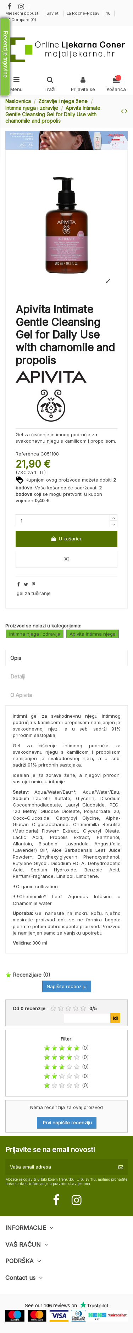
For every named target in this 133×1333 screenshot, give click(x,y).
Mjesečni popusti (22, 13)
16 (108, 13)
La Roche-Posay (83, 13)
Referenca (27, 454)
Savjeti (53, 13)
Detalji (17, 676)
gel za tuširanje (34, 593)
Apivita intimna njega (93, 634)
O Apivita (21, 695)
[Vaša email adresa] (59, 1167)
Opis (15, 658)
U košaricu (66, 538)
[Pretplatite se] (121, 1167)
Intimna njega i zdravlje (34, 634)
